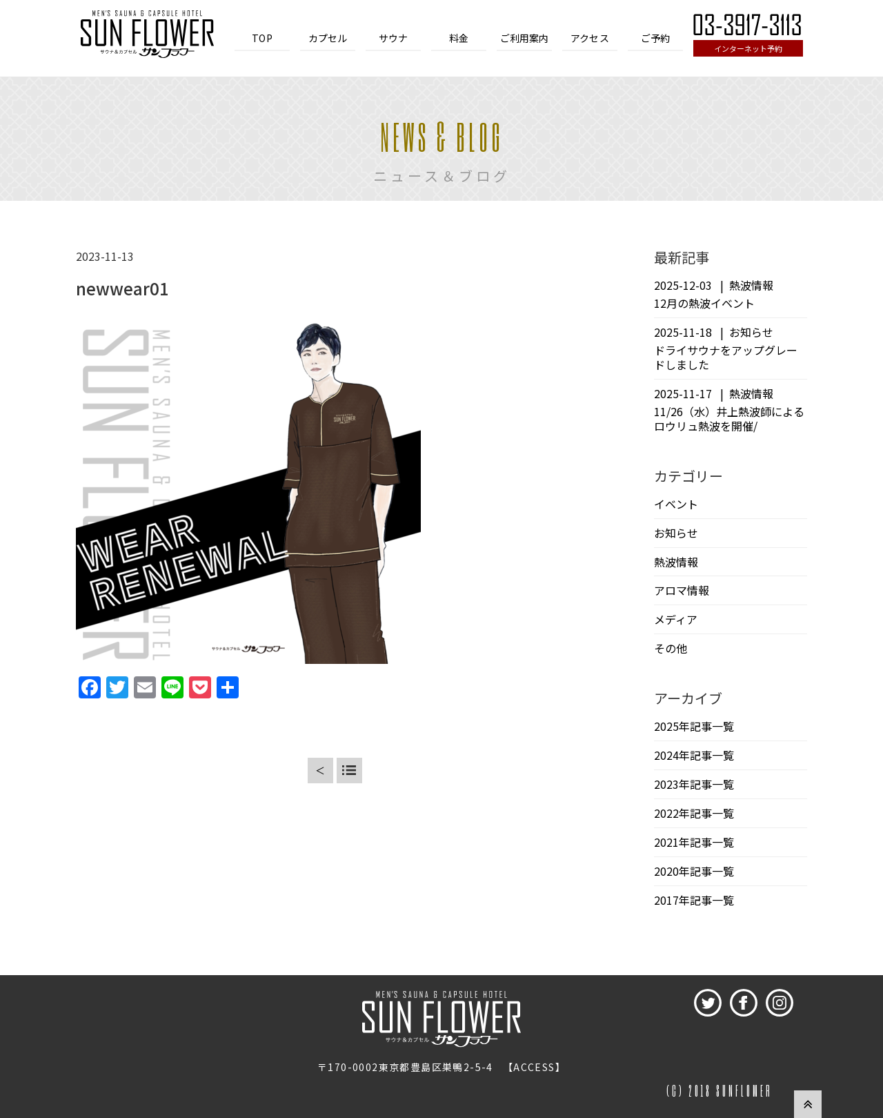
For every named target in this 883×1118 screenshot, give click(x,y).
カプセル (328, 38)
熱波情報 (676, 561)
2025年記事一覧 (694, 726)
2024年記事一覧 (694, 755)
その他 (670, 648)
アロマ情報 (681, 590)
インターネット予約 (748, 48)
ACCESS (534, 1067)
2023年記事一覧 (694, 784)
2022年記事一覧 (694, 813)
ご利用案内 (524, 38)
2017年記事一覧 (694, 900)
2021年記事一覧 (694, 842)
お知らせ (676, 532)
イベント (676, 504)
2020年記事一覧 (694, 871)
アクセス (590, 38)
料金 (458, 38)
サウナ (393, 38)
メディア (675, 619)
